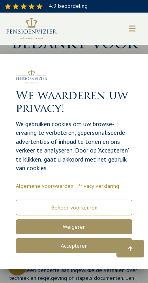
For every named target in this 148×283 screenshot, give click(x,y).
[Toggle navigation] (132, 28)
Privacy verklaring (98, 185)
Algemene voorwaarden (44, 185)
